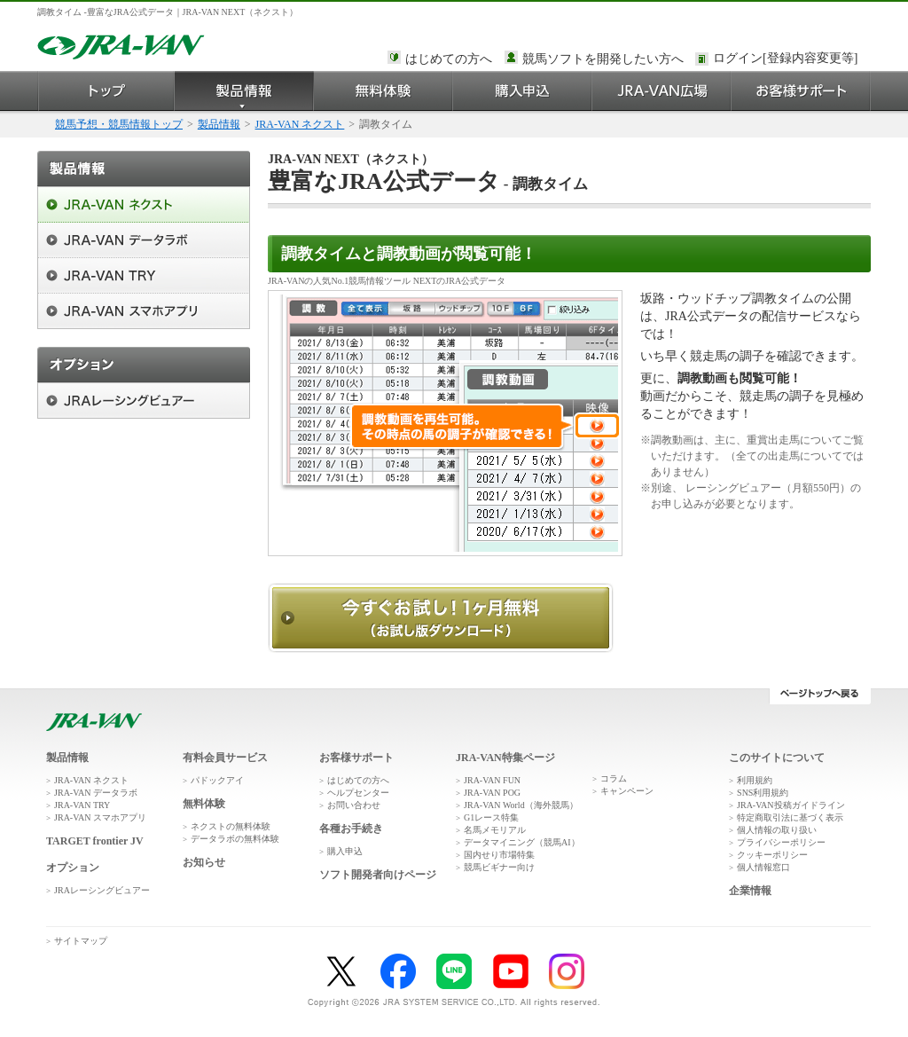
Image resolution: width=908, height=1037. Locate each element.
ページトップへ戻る (820, 696)
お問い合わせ (353, 805)
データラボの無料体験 (235, 839)
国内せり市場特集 (499, 855)
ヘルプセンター (358, 792)
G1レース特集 (491, 817)
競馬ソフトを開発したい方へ (603, 59)
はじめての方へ (448, 59)
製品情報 (244, 91)
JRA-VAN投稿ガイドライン (791, 805)
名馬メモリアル (495, 830)
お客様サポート (801, 91)
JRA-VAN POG (492, 792)
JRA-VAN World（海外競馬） (521, 805)
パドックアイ (217, 780)
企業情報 (750, 890)
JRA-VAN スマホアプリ (100, 817)
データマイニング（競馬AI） (522, 842)
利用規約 (754, 780)
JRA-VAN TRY (82, 805)
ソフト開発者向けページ (377, 874)
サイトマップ (80, 941)
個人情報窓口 (763, 867)
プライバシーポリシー (781, 842)
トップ (106, 91)
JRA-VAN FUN (492, 780)
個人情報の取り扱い (777, 830)
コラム (613, 778)
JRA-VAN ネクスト (300, 124)
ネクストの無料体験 (230, 826)
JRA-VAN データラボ (95, 792)
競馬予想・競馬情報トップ (119, 124)
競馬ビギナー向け (499, 867)
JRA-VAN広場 (662, 91)
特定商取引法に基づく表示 (790, 817)
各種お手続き (351, 828)
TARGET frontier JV (95, 841)
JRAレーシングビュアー (102, 890)
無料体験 (383, 91)
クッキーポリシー (772, 855)
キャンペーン (627, 791)
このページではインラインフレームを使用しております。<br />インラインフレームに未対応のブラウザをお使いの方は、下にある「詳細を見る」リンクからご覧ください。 (788, 59)
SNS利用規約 (762, 792)
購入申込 (522, 91)
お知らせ (204, 862)
